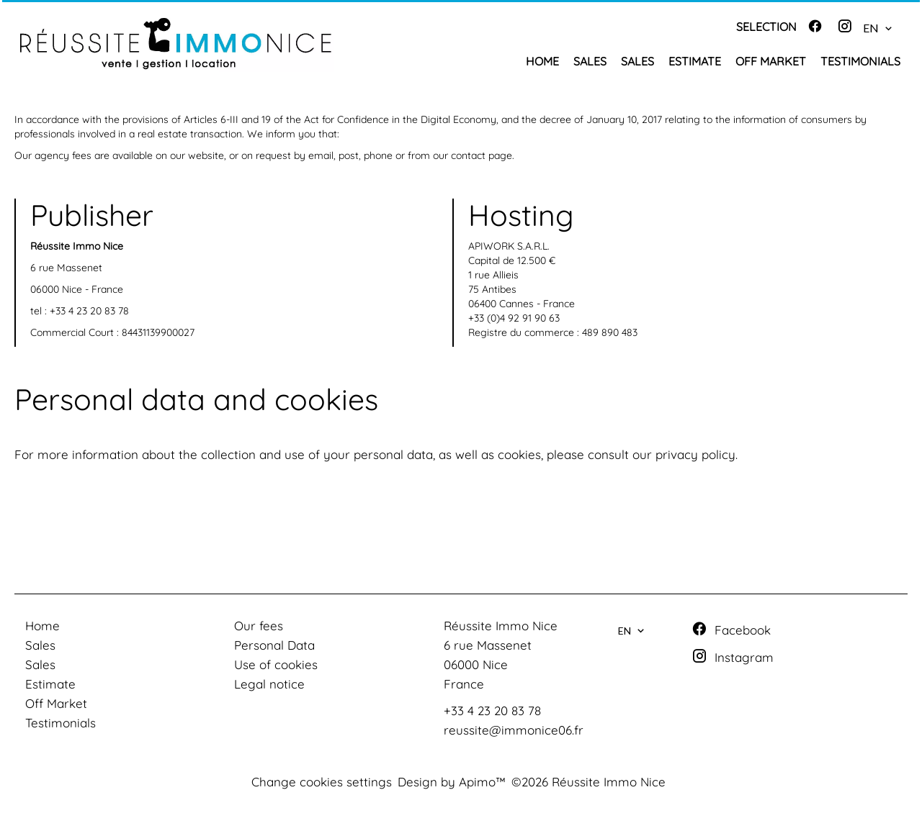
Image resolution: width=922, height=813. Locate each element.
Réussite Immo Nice (501, 625)
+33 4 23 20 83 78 (89, 310)
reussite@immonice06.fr (513, 729)
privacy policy (695, 454)
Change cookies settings (321, 781)
